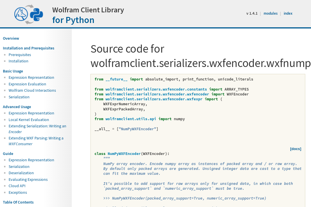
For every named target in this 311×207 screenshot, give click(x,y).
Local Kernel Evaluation (29, 119)
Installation (18, 61)
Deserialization (21, 172)
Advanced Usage (17, 106)
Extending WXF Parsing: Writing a (36, 140)
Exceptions (18, 192)
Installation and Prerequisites (28, 48)
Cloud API (17, 185)
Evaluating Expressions (28, 179)
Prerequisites (20, 54)
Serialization (19, 96)
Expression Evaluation (27, 84)
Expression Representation (31, 77)
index (288, 13)
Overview (11, 38)
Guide (8, 153)
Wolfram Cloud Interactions (32, 90)
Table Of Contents (18, 202)
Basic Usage (13, 71)
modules (271, 13)
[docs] (295, 149)
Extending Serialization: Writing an (37, 128)
